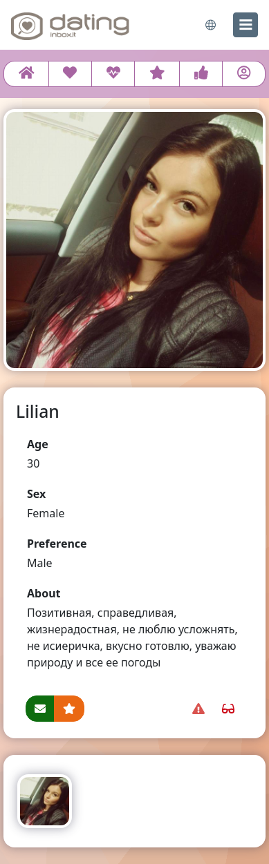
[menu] (245, 24)
